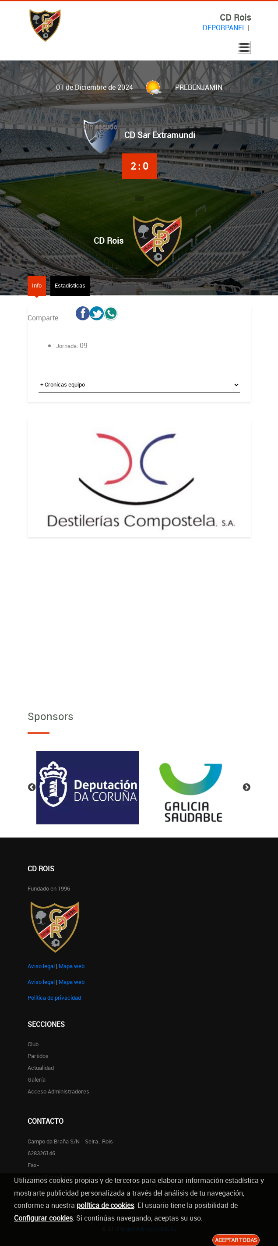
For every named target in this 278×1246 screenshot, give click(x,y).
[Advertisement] (139, 616)
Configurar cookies (43, 1218)
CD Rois (108, 240)
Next (246, 787)
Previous (32, 787)
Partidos (38, 1056)
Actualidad (41, 1068)
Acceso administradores (58, 1091)
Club (33, 1044)
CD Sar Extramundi (159, 135)
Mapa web (71, 966)
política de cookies (105, 1205)
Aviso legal (41, 966)
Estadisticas (70, 285)
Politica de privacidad (54, 997)
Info (37, 285)
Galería (37, 1079)
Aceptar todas (236, 1240)
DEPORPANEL (224, 27)
